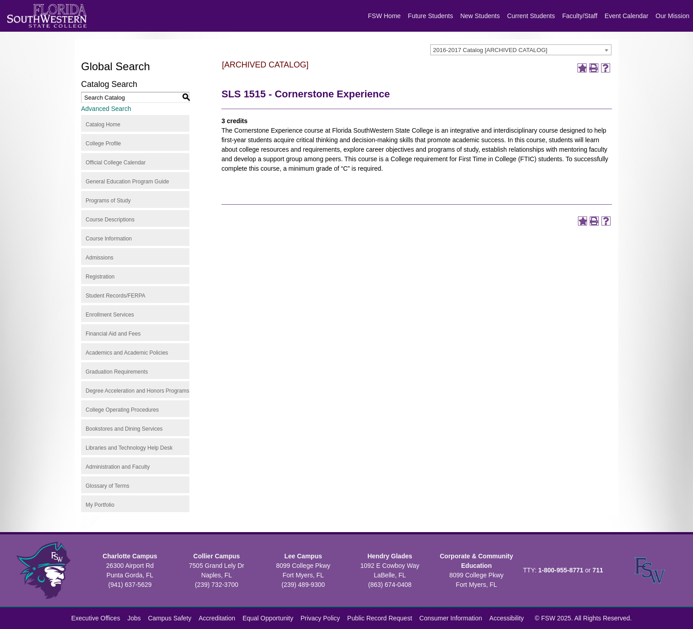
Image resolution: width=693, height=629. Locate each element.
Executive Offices (95, 618)
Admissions (99, 257)
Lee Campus (303, 556)
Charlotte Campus (130, 556)
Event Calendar (627, 15)
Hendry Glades (389, 556)
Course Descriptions (110, 219)
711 (597, 570)
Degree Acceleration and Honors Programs (137, 391)
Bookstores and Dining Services (124, 429)
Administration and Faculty (117, 467)
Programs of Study (108, 200)
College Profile (103, 143)
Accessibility (506, 618)
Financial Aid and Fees (113, 334)
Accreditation (216, 618)
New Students (480, 15)
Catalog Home (103, 124)
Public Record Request (379, 618)
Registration (100, 277)
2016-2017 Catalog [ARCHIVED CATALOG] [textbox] (490, 50)
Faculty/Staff (579, 15)
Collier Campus (216, 556)
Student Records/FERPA (115, 296)
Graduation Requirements (117, 372)
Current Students (531, 15)
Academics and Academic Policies (127, 353)
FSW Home (384, 15)
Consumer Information (450, 618)
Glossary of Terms (107, 486)
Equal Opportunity (267, 618)
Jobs (134, 618)
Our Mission (672, 15)
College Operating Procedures (122, 410)
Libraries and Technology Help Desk (129, 448)
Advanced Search (106, 108)
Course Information (109, 238)
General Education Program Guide (127, 181)
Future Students (430, 15)
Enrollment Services (110, 315)
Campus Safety (170, 618)
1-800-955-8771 (560, 570)
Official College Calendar (116, 162)
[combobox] (520, 49)
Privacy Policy (320, 618)
